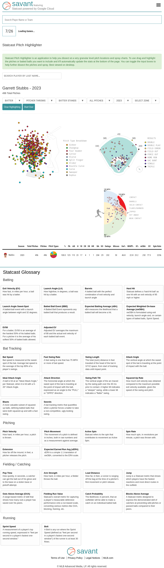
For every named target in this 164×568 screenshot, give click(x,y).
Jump (129, 473)
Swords (47, 402)
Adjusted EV (50, 327)
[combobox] (82, 19)
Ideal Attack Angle (12, 378)
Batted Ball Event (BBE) (56, 306)
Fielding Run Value (53, 494)
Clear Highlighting (12, 107)
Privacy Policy (75, 558)
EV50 (5, 327)
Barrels (88, 288)
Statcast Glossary (21, 272)
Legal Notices (93, 558)
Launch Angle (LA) (53, 288)
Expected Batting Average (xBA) (101, 306)
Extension (8, 449)
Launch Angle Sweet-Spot (16, 306)
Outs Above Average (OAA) (16, 494)
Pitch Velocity (10, 431)
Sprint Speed (9, 526)
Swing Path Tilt (93, 378)
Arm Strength (50, 473)
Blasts (6, 402)
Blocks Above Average (137, 494)
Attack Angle (132, 357)
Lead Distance (92, 473)
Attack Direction (52, 378)
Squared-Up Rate (134, 378)
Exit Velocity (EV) (11, 288)
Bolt (46, 526)
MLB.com (108, 558)
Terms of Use (58, 558)
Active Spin (91, 431)
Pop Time (7, 473)
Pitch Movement (52, 431)
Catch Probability (94, 494)
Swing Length (92, 357)
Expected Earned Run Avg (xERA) (61, 449)
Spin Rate (131, 431)
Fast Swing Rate (52, 357)
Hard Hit (131, 288)
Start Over (28, 107)
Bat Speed (8, 357)
